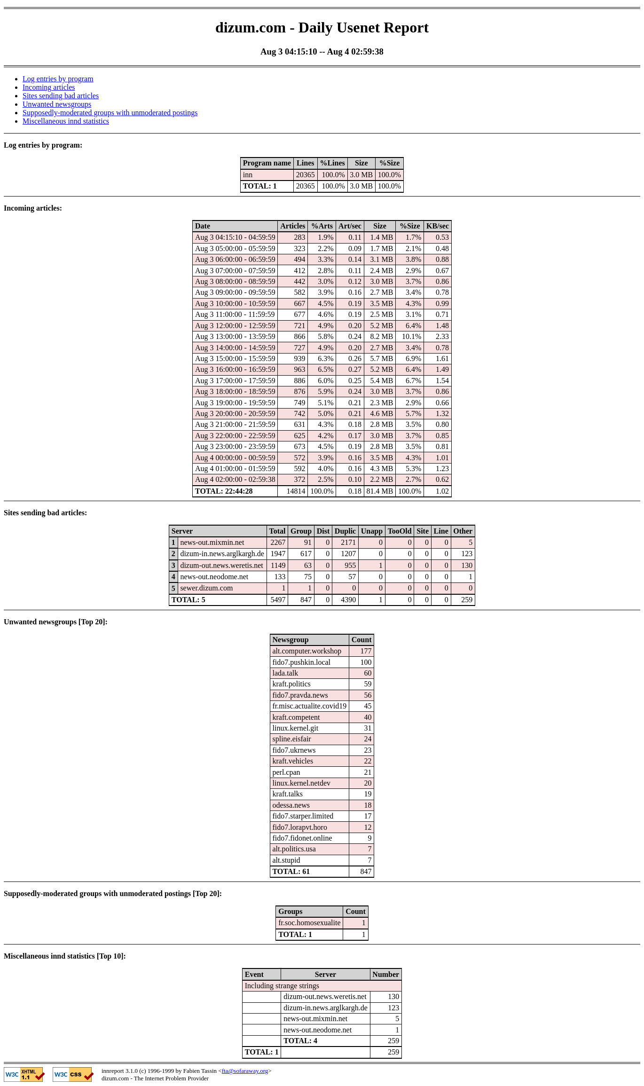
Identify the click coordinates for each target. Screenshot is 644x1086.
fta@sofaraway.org (245, 1070)
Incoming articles (49, 87)
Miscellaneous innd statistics (66, 121)
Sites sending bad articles (61, 96)
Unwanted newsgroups (57, 104)
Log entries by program (58, 79)
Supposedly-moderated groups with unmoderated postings (110, 113)
